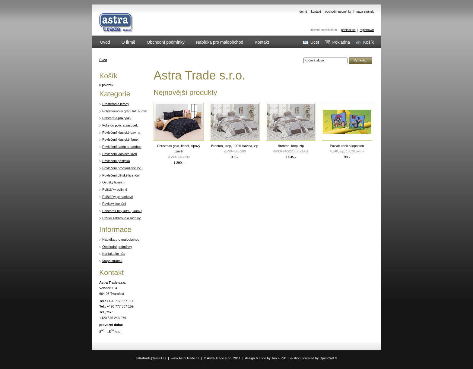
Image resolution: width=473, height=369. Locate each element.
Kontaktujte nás (113, 253)
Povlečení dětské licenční (121, 175)
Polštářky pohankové (117, 197)
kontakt (316, 11)
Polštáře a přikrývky (116, 118)
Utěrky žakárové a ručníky (121, 218)
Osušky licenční (113, 182)
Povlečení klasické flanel (120, 139)
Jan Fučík (278, 358)
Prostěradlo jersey (115, 104)
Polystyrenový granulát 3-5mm (124, 111)
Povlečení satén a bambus (121, 147)
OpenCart (326, 358)
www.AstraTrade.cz (185, 358)
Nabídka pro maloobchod (120, 239)
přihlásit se (348, 30)
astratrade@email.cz (151, 358)
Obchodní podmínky (117, 247)
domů (303, 11)
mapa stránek (364, 11)
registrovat (367, 30)
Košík (365, 42)
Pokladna (337, 42)
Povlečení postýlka (116, 161)
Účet (311, 42)
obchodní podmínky (338, 11)
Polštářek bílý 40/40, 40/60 (121, 211)
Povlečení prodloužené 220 (122, 168)
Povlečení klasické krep (119, 154)
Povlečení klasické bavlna (121, 132)
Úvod (103, 60)
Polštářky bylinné (114, 189)
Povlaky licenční (114, 203)
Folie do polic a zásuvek (120, 125)
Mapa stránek (112, 261)
